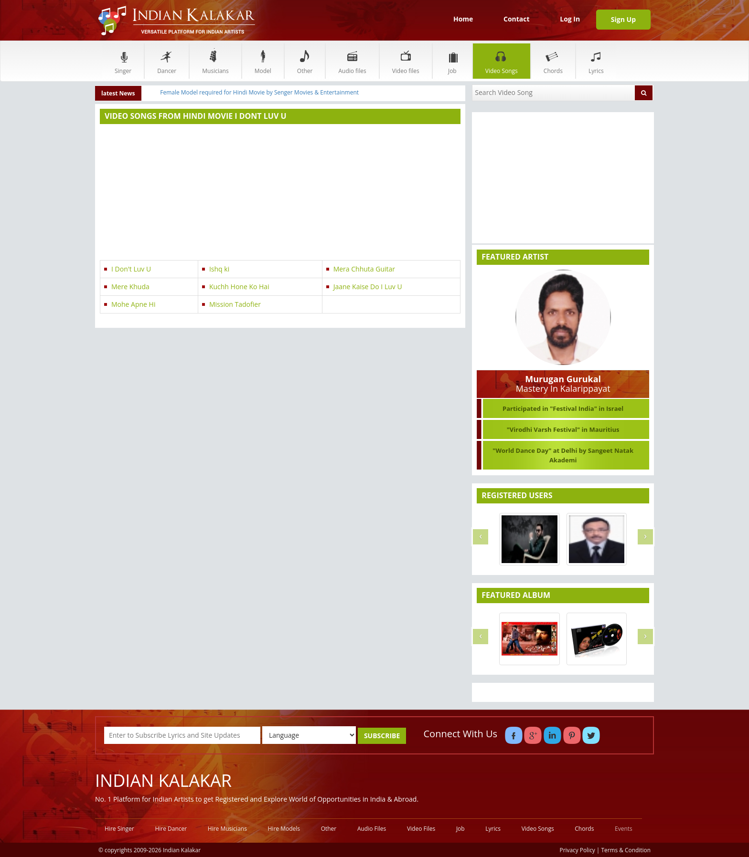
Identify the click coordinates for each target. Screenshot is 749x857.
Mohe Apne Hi (133, 304)
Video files (405, 61)
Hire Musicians (227, 829)
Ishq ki (219, 268)
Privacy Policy (577, 850)
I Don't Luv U (131, 268)
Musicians (215, 61)
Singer (123, 61)
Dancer (166, 61)
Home (463, 18)
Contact (516, 18)
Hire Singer (119, 829)
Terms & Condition (626, 850)
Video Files (421, 829)
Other (305, 61)
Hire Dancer (171, 829)
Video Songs (501, 61)
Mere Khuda (130, 286)
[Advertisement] (280, 193)
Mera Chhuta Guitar (364, 268)
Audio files (352, 61)
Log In (570, 18)
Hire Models (284, 829)
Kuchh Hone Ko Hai (239, 286)
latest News (118, 93)
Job (452, 61)
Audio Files (371, 829)
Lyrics (596, 61)
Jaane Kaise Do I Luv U (367, 286)
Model (263, 61)
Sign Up (623, 19)
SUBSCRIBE (382, 735)
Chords (553, 61)
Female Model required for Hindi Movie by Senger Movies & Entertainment (259, 92)
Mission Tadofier (235, 304)
